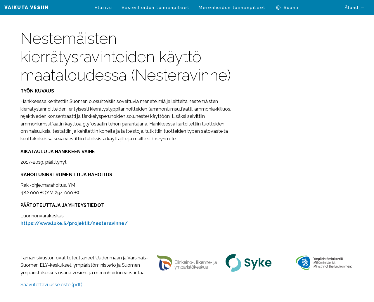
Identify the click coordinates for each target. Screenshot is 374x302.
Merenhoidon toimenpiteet (232, 7)
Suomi (291, 7)
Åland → (354, 7)
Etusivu (103, 7)
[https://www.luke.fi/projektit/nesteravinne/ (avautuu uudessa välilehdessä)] (74, 223)
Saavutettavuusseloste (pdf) (51, 284)
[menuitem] (103, 7)
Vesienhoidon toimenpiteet (156, 7)
